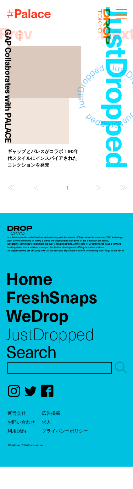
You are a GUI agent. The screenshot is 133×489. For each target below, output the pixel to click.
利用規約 (16, 431)
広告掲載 (51, 413)
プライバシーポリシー (65, 431)
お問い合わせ (21, 422)
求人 (46, 422)
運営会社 (16, 413)
